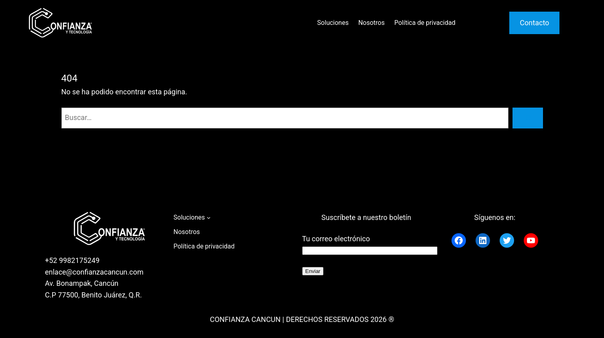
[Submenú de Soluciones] (191, 217)
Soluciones (332, 22)
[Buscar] (527, 118)
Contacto (534, 22)
